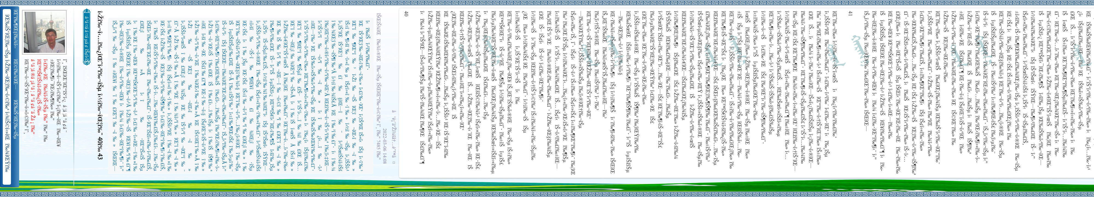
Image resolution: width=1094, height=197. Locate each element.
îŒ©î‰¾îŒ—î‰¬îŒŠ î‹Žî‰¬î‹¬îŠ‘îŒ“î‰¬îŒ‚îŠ (16, 74)
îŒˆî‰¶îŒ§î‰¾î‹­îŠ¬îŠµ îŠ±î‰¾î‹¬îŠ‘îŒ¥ (16, 29)
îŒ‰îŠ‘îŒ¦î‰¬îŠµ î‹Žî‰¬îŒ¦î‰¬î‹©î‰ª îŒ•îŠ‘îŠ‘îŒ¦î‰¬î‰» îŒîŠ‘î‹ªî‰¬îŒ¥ (16, 119)
